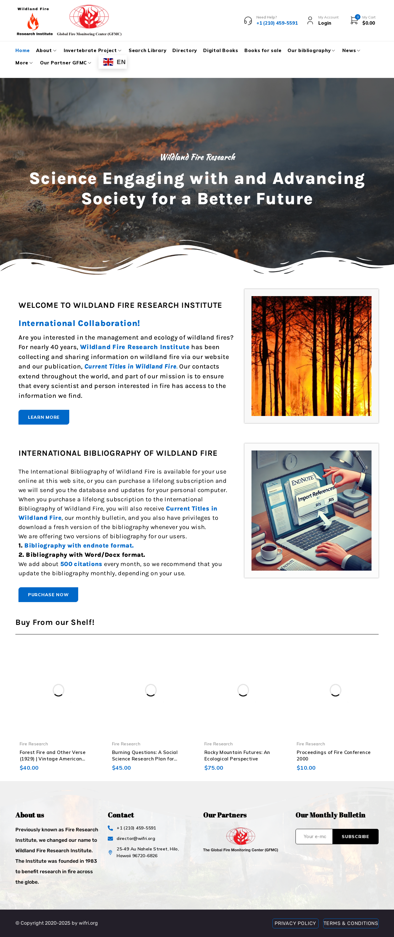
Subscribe (355, 836)
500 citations (81, 564)
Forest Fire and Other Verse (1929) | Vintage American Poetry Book (53, 758)
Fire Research (34, 743)
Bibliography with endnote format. (79, 545)
